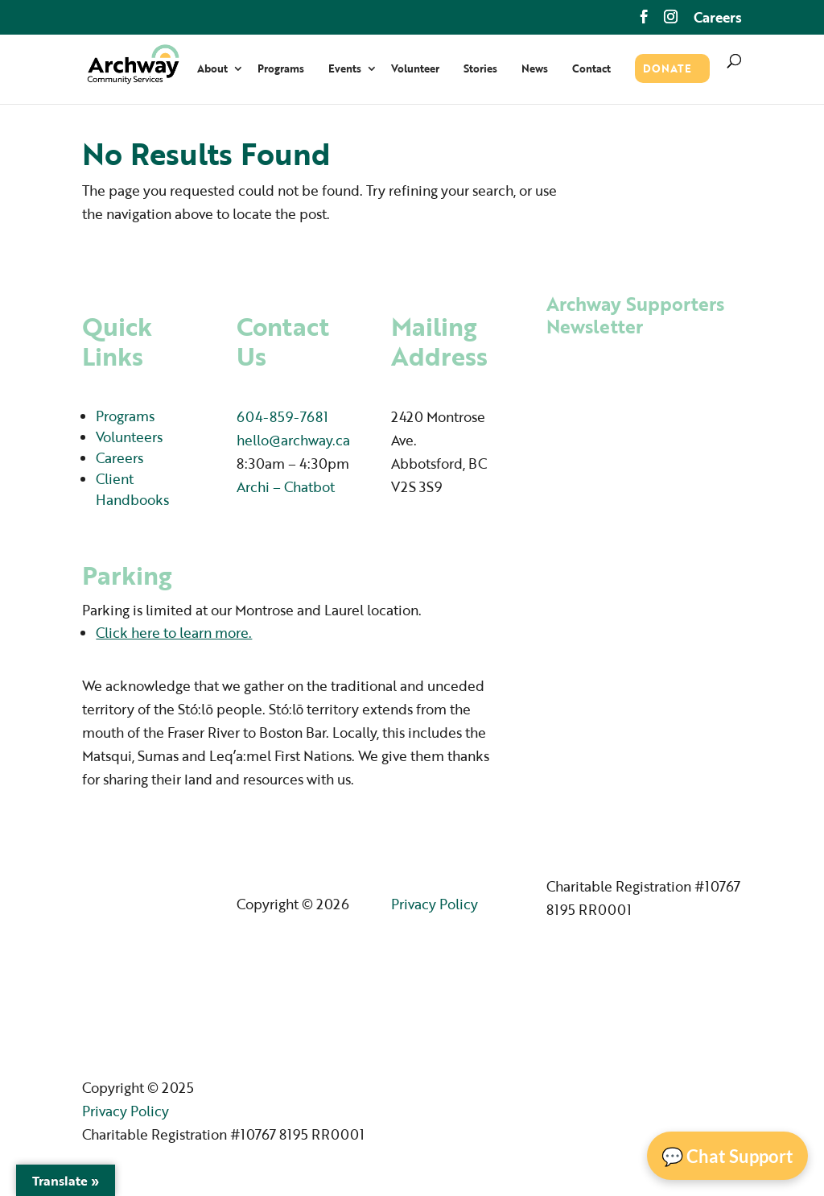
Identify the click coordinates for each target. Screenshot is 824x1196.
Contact (591, 70)
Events (344, 70)
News (534, 70)
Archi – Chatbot (286, 487)
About (212, 70)
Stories (480, 70)
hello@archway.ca (293, 440)
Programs (281, 70)
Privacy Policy (434, 904)
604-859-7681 (282, 417)
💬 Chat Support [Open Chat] (727, 1156)
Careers (718, 18)
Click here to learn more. (174, 633)
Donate (667, 70)
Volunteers (129, 437)
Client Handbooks (132, 489)
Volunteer (415, 70)
